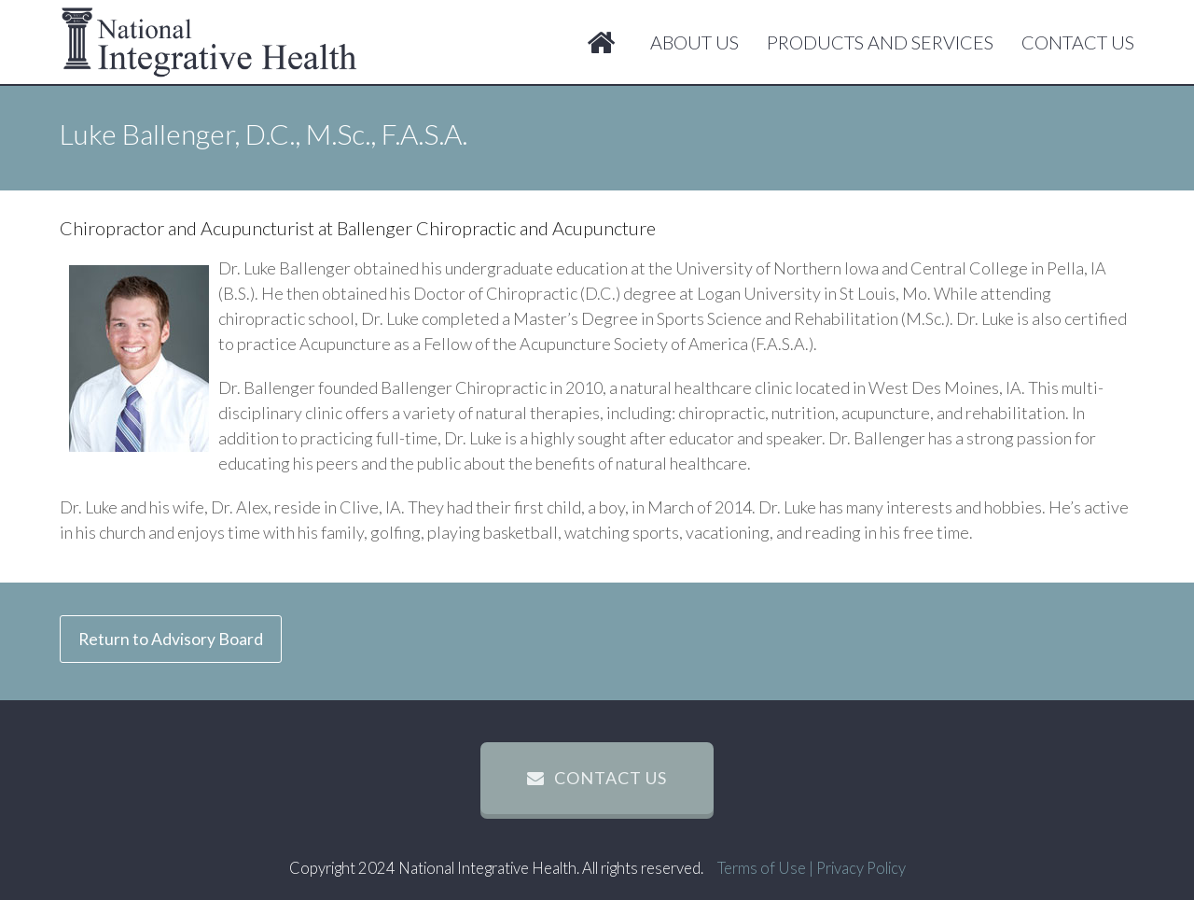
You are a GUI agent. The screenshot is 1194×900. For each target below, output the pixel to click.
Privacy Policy (861, 868)
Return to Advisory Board (170, 639)
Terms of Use (761, 868)
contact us (597, 777)
